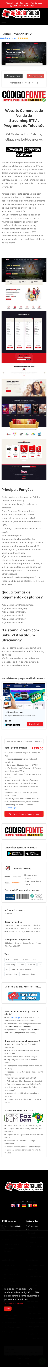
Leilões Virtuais (29, 715)
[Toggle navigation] (4, 21)
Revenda (26, 959)
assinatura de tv (28, 974)
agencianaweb (14, 715)
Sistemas (24, 2)
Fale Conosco (36, 2)
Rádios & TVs (33, 1226)
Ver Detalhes (35, 724)
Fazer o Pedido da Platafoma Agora (24, 814)
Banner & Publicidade (12, 1226)
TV (7, 969)
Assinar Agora (35, 76)
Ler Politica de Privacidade (13, 1303)
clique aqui (15, 1017)
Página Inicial (12, 2)
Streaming (10, 964)
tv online (31, 964)
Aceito (8, 1309)
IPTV (7, 959)
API (34, 959)
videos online (11, 974)
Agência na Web (22, 868)
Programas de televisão (22, 969)
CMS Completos (8, 37)
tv (40, 964)
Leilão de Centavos (14, 712)
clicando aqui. (10, 807)
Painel (15, 959)
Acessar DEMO (13, 76)
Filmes (21, 964)
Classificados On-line (12, 1230)
